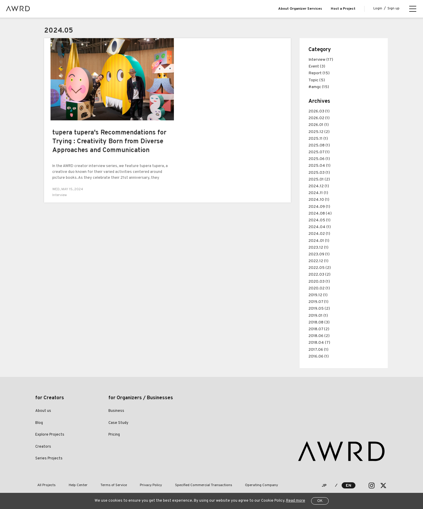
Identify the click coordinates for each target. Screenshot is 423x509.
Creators (43, 446)
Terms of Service (103, 485)
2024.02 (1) (319, 233)
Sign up (393, 8)
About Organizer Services (300, 8)
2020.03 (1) (319, 281)
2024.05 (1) (319, 220)
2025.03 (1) (319, 172)
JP (324, 485)
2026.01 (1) (318, 124)
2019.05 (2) (319, 308)
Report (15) (319, 73)
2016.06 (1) (318, 356)
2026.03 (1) (319, 111)
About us (43, 411)
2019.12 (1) (318, 295)
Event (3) (316, 66)
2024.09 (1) (319, 206)
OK (320, 501)
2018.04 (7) (319, 342)
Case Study (118, 423)
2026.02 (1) (319, 118)
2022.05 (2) (319, 267)
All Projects (44, 485)
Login (377, 8)
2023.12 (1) (318, 247)
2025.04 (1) (319, 165)
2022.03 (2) (319, 274)
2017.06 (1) (318, 349)
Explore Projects (49, 434)
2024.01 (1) (318, 240)
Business (116, 411)
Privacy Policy (136, 485)
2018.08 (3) (319, 322)
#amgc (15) (318, 87)
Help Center (71, 485)
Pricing (114, 434)
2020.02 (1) (319, 288)
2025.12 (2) (319, 131)
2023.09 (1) (319, 254)
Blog (39, 423)
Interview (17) (320, 59)
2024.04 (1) (319, 227)
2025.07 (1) (319, 152)
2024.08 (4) (320, 213)
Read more (295, 500)
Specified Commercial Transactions (184, 485)
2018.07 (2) (318, 329)
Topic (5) (316, 80)
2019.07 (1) (318, 301)
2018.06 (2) (319, 335)
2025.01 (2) (319, 179)
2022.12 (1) (318, 261)
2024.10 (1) (318, 199)
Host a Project (343, 8)
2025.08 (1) (319, 145)
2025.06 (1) (319, 158)
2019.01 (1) (318, 315)
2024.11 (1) (318, 193)
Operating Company (238, 485)
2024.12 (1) (318, 186)
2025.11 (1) (318, 138)
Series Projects (49, 458)
